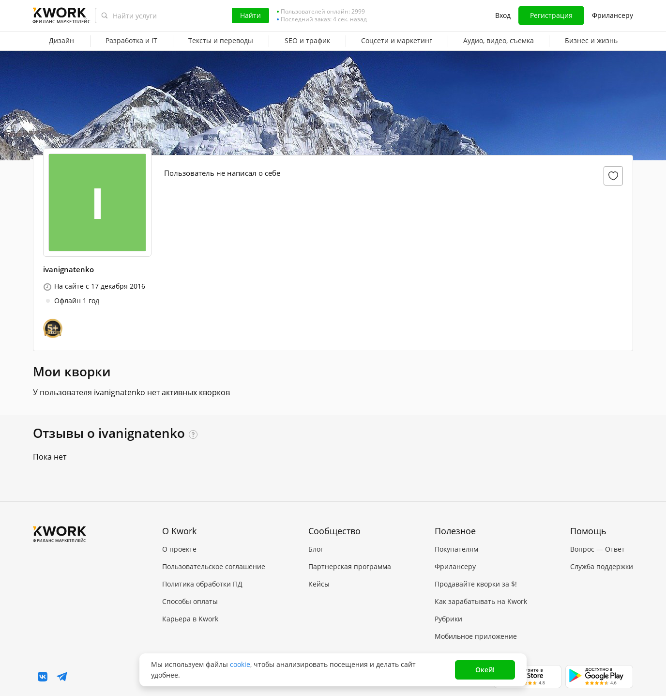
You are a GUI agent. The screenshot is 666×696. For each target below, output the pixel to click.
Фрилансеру (612, 15)
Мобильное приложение (476, 636)
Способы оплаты (190, 601)
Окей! (485, 669)
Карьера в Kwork (190, 618)
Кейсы (319, 583)
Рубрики (448, 618)
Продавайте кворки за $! (476, 583)
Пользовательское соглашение (213, 566)
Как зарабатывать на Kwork (481, 601)
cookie (240, 664)
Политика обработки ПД (202, 583)
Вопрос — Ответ (597, 549)
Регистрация (551, 15)
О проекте (179, 549)
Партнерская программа (349, 566)
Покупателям (456, 549)
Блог (315, 549)
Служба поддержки (601, 566)
